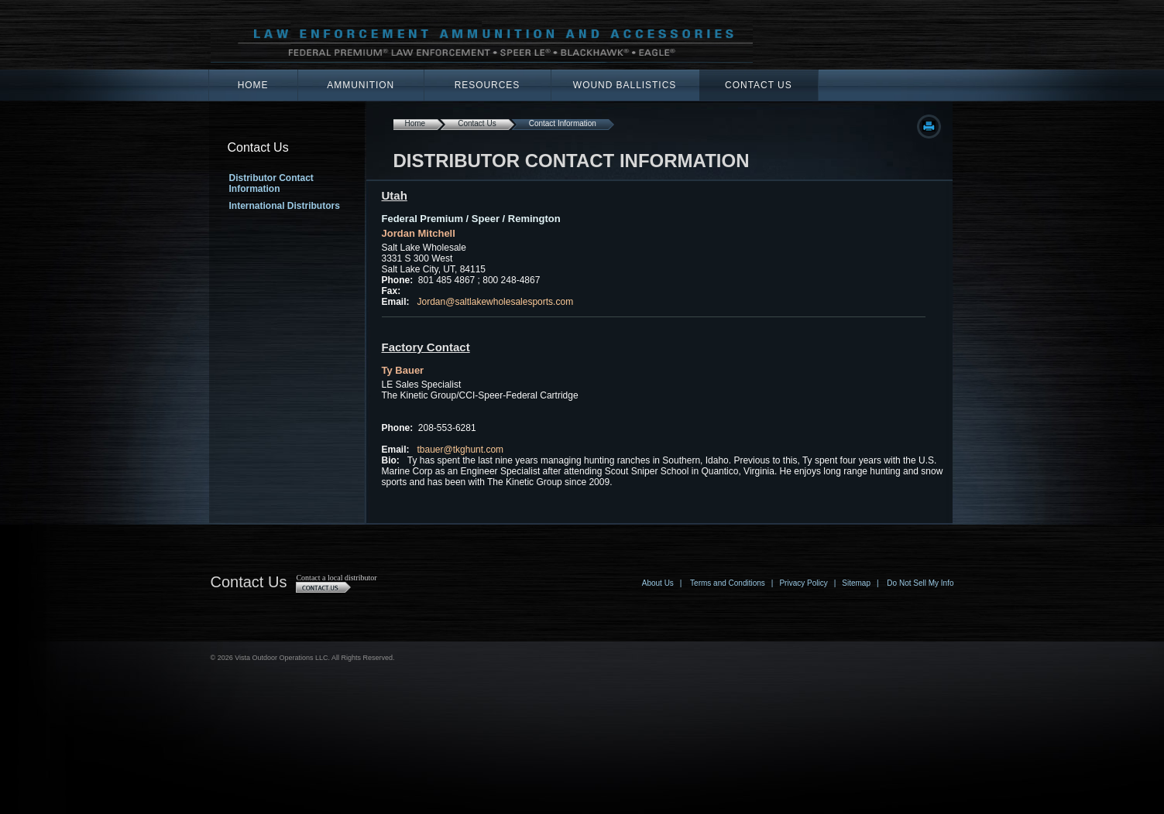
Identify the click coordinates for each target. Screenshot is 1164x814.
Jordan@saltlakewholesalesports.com (495, 301)
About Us (658, 583)
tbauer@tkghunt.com (460, 449)
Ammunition (360, 85)
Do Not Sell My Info (920, 583)
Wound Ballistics (624, 85)
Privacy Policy (803, 583)
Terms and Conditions (727, 583)
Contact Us (758, 85)
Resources (487, 85)
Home (253, 85)
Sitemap (856, 583)
